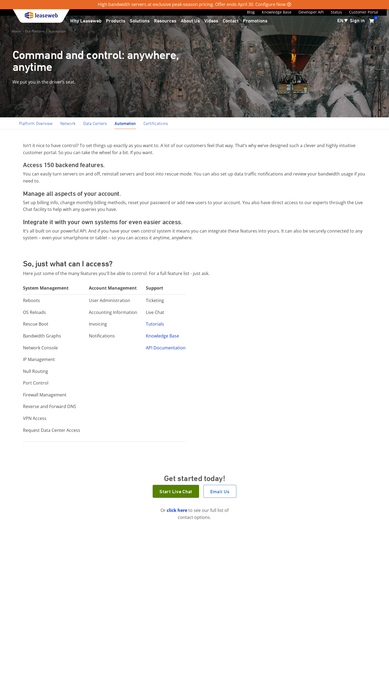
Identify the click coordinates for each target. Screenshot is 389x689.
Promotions (255, 20)
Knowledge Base (276, 12)
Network (68, 123)
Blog (251, 12)
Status (336, 12)
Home (16, 31)
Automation (57, 31)
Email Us (220, 491)
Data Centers (95, 123)
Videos (211, 20)
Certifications (155, 123)
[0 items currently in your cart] (371, 21)
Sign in (357, 20)
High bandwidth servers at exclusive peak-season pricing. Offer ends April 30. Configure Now (192, 4)
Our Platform (35, 31)
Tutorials (155, 324)
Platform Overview (36, 123)
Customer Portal (363, 12)
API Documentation (166, 348)
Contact (231, 20)
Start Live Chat (175, 491)
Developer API (311, 12)
